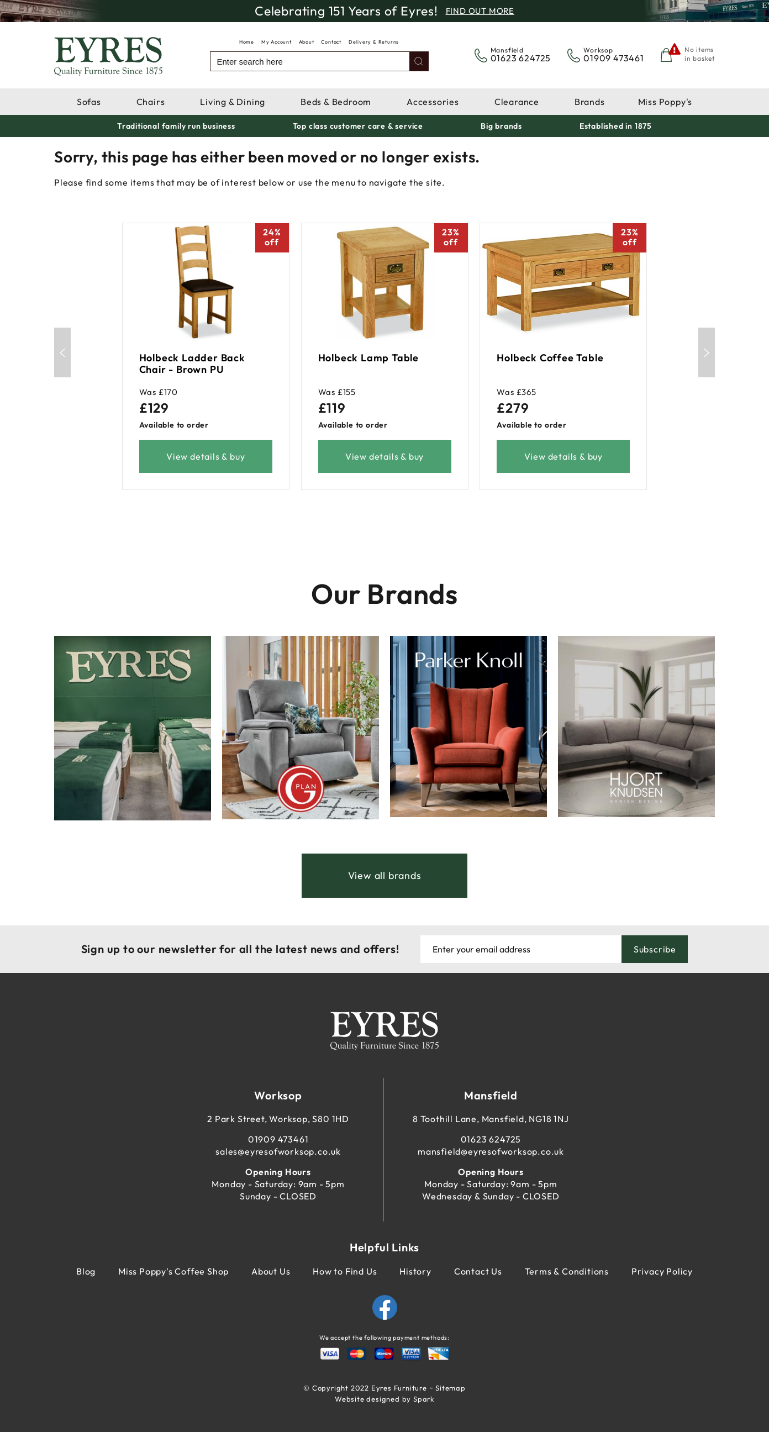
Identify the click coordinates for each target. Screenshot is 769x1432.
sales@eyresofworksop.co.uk (278, 1151)
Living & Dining (232, 101)
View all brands (385, 875)
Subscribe (655, 949)
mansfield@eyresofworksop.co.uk (491, 1151)
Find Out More (480, 11)
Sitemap (450, 1387)
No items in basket (699, 53)
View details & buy (205, 456)
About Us (270, 1271)
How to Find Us (345, 1271)
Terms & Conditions (567, 1271)
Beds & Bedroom (336, 101)
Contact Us (478, 1271)
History (415, 1271)
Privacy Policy (662, 1271)
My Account (276, 42)
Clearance (516, 101)
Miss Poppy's (665, 101)
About (306, 42)
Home (246, 42)
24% (272, 237)
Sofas (89, 101)
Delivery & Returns (374, 42)
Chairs (150, 101)
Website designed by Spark (384, 1398)
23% (450, 237)
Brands (590, 101)
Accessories (433, 101)
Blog (86, 1271)
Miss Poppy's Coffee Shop (173, 1271)
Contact (331, 42)
